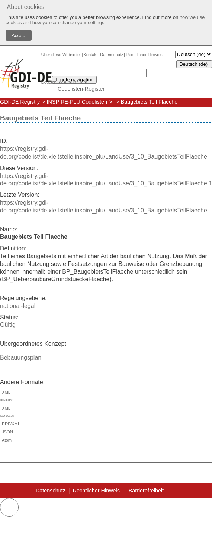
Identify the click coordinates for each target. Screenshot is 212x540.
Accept (18, 35)
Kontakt (90, 54)
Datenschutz (111, 54)
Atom (6, 440)
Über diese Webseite (61, 54)
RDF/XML (10, 424)
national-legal (17, 306)
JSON (6, 432)
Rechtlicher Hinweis (144, 54)
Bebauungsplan (20, 357)
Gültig (8, 325)
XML (106, 397)
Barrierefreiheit (146, 491)
